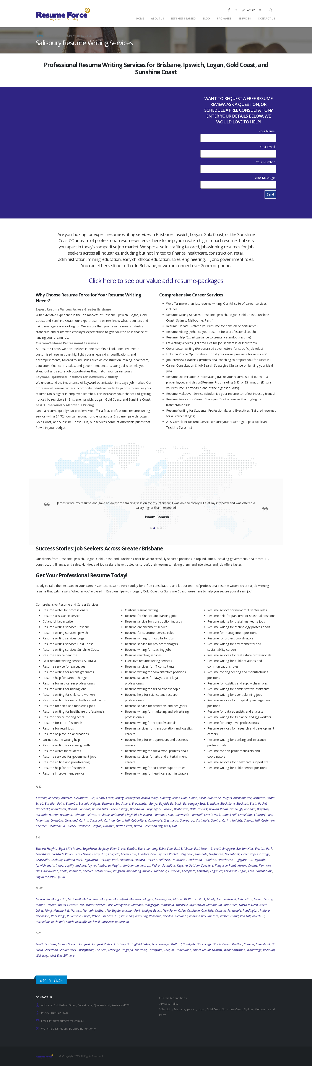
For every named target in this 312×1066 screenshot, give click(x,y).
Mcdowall (74, 899)
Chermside (182, 815)
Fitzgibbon (186, 854)
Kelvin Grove (103, 871)
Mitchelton (245, 899)
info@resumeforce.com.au (66, 1021)
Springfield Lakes (138, 944)
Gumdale (201, 854)
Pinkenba (127, 916)
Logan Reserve (45, 877)
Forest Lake (128, 854)
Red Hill (245, 916)
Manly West (122, 905)
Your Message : (238, 181)
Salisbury (119, 944)
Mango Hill (58, 899)
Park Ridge (58, 916)
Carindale (202, 820)
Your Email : (238, 150)
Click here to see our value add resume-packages (156, 280)
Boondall (84, 809)
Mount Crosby (263, 899)
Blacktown (137, 809)
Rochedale (43, 922)
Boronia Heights (90, 803)
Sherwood (51, 950)
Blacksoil (242, 803)
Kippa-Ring (133, 871)
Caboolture (138, 820)
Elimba (131, 848)
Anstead (41, 798)
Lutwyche (174, 871)
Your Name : (238, 134)
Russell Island (229, 916)
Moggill (148, 899)
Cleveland (71, 820)
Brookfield (43, 809)
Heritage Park (108, 860)
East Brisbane (183, 848)
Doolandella (57, 826)
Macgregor (152, 905)
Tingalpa (127, 950)
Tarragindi (155, 950)
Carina (83, 820)
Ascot (202, 798)
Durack (71, 826)
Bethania (66, 815)
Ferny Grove (83, 854)
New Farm (170, 910)
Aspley (119, 798)
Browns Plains (218, 809)
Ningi (48, 910)
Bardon (167, 809)
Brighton (263, 809)
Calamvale (155, 820)
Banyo (153, 803)
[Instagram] (236, 10)
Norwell (76, 910)
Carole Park (212, 815)
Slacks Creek (221, 944)
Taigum (169, 950)
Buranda (41, 815)
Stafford (176, 944)
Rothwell (94, 922)
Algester (66, 798)
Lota (251, 871)
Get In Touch (51, 980)
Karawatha (50, 871)
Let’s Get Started (183, 18)
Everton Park (263, 848)
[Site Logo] (63, 14)
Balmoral (117, 815)
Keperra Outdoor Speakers (195, 865)
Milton (177, 899)
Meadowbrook (226, 899)
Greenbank (232, 854)
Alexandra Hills (84, 798)
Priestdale (234, 910)
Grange (264, 854)
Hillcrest (164, 860)
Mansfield (167, 905)
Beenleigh (236, 809)
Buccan (53, 815)
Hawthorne (225, 860)
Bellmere (108, 803)
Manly (211, 899)
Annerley (54, 798)
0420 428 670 (253, 10)
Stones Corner (67, 944)
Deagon (96, 826)
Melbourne (262, 1009)
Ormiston (193, 910)
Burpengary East (194, 803)
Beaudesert (58, 809)
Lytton (61, 877)
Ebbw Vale (166, 848)
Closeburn (145, 815)
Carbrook (96, 820)
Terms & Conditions (173, 998)
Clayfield (131, 815)
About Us (157, 18)
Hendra (140, 860)
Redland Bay (197, 916)
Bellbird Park (199, 809)
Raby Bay (141, 916)
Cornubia (56, 820)
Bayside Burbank (170, 803)
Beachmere (122, 803)
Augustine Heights (220, 798)
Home (140, 18)
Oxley (181, 910)
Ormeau (220, 910)
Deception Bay (152, 826)
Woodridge (254, 950)
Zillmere (69, 955)
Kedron (145, 865)
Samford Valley (101, 944)
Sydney (249, 1009)
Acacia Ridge (149, 798)
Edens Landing (147, 848)
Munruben (230, 905)
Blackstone (227, 803)
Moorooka (43, 899)
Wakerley (42, 955)
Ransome (155, 916)
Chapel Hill (229, 815)
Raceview (107, 922)
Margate (106, 899)
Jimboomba (131, 865)
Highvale (259, 860)
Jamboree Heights (110, 865)
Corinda (109, 820)
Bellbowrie (181, 809)
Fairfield (113, 854)
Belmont (79, 815)
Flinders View (147, 854)
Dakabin (108, 826)
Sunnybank (263, 944)
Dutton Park (124, 826)
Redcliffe (81, 922)
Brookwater (140, 803)
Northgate (114, 910)
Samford (84, 944)
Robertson (122, 922)
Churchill (196, 815)
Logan (242, 871)
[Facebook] (229, 10)
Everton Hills (245, 848)
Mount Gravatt (46, 905)
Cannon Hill (252, 820)
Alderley (165, 798)
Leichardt (230, 871)
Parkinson (42, 916)
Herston (151, 860)
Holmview (178, 860)
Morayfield (120, 899)
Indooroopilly (65, 865)
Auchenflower (242, 798)
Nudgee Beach (151, 910)
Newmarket (61, 910)
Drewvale (84, 826)
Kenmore (75, 871)
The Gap (100, 950)
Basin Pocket (258, 803)
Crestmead (171, 820)
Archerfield (132, 798)
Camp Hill (123, 820)
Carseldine (245, 815)
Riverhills (258, 916)
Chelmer (41, 826)
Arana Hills (179, 798)
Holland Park (73, 860)
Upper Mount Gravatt (207, 950)
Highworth (91, 860)
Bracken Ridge (118, 809)
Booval (72, 809)
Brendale (213, 803)
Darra (138, 826)
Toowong (141, 950)
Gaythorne (216, 854)
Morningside (163, 899)
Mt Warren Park (194, 899)
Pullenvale (74, 916)
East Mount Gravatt (207, 848)
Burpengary (153, 809)
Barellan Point (54, 803)
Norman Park (131, 910)
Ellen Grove (117, 848)
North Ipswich (248, 905)
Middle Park (90, 899)
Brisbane (104, 815)
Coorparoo (187, 820)
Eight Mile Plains (69, 848)
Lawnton (203, 871)
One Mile (207, 910)
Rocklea (168, 916)
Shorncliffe (204, 944)
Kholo (64, 871)
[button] (270, 10)
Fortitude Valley (62, 854)
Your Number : (238, 165)
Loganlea (216, 871)
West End (56, 955)
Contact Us (266, 18)
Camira (216, 820)
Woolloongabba (234, 950)
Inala (50, 865)
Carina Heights (232, 820)
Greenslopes (249, 854)
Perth (162, 1015)
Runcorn (213, 916)
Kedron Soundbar (164, 865)
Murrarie (135, 899)
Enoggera (228, 848)
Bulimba (71, 803)
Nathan (100, 910)
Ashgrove (259, 798)
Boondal (249, 809)
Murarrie (182, 905)
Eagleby (103, 848)
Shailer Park (67, 950)
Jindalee (80, 865)
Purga (86, 916)
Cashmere (268, 820)
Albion (193, 798)
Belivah (91, 815)
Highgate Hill (243, 860)
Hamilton (209, 860)
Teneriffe (114, 950)
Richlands (181, 916)
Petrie (96, 916)
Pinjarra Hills (110, 916)
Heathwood (194, 860)
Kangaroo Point (225, 865)
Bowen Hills (100, 809)
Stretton (236, 944)
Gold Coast (214, 1009)
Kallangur (160, 871)
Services (244, 18)
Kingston (119, 871)
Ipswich (41, 865)
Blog (206, 18)
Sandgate (189, 944)
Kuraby (147, 871)
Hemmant (126, 860)
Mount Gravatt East (70, 905)
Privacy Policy (168, 1004)
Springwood (86, 950)
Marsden (137, 905)
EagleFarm (90, 848)
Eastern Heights (46, 848)
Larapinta (188, 871)
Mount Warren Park (99, 905)
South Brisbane (46, 944)
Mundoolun (214, 905)
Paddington (250, 910)
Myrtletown (197, 905)
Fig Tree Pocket (168, 854)
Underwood (183, 950)
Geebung (57, 860)
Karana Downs (247, 865)
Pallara (265, 910)
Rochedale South (62, 922)
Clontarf (259, 815)
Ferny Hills (99, 854)
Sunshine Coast (232, 1009)
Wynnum (269, 950)
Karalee (88, 871)
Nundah (88, 910)
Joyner (92, 865)
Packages (224, 18)
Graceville (42, 860)
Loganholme (264, 871)
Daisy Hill (170, 826)
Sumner (249, 944)
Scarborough (160, 944)
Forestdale (43, 854)
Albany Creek (105, 798)
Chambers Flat (163, 815)
